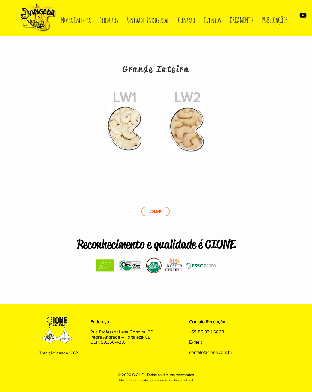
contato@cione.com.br (210, 352)
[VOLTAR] (155, 211)
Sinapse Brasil (183, 380)
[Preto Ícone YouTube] (303, 15)
